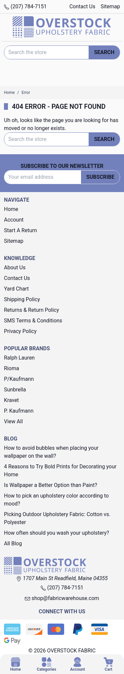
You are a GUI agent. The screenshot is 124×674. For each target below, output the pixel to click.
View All (13, 421)
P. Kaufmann (18, 411)
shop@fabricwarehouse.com (62, 598)
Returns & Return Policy (31, 310)
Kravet (11, 400)
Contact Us (82, 6)
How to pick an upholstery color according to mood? (56, 500)
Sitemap (110, 6)
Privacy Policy (20, 331)
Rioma (11, 368)
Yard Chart (16, 289)
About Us (14, 267)
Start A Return (20, 230)
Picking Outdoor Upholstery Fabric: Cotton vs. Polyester (57, 518)
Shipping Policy (22, 299)
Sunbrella (15, 389)
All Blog (13, 543)
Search (104, 52)
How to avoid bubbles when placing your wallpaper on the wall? (51, 452)
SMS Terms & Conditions (33, 320)
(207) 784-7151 (25, 6)
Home (11, 209)
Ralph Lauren (19, 358)
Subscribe (100, 177)
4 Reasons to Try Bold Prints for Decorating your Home (60, 470)
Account (13, 220)
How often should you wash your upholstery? (56, 533)
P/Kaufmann (19, 379)
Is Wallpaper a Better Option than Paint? (50, 485)
